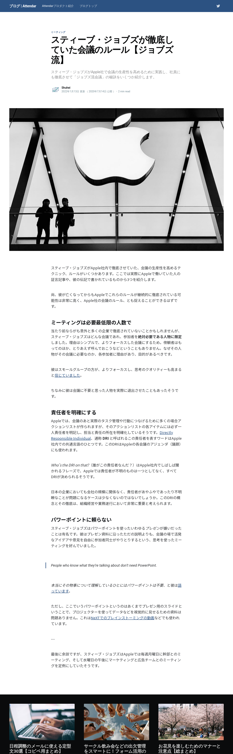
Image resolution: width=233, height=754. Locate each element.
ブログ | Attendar (22, 6)
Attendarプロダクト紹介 (58, 6)
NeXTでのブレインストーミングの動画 (122, 617)
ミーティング (58, 32)
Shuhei (66, 87)
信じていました (67, 375)
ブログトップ (88, 6)
